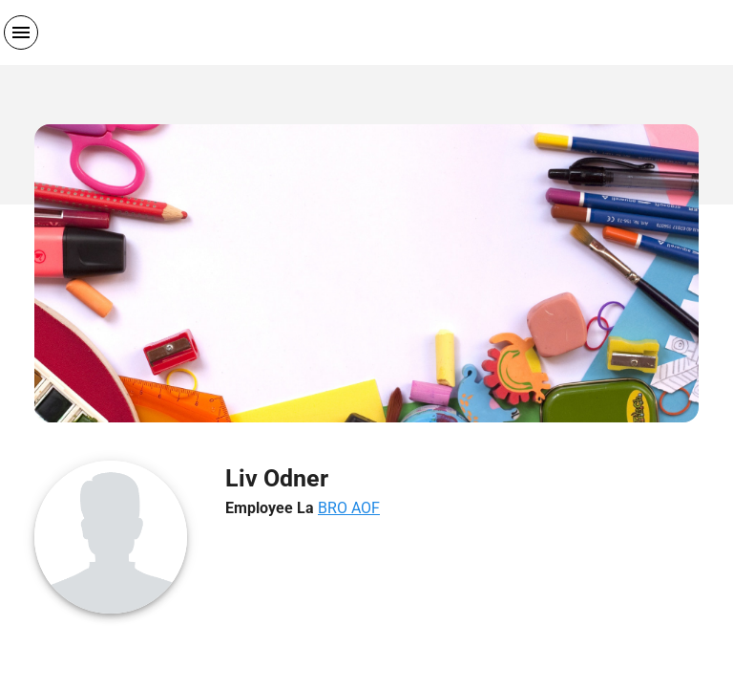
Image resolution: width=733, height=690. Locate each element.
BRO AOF (349, 508)
